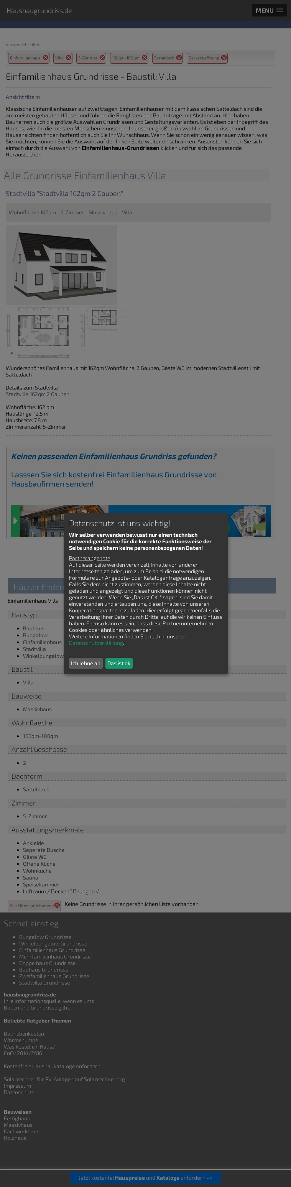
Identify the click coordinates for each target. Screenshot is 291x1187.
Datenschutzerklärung (96, 643)
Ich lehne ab (85, 663)
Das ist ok (118, 663)
